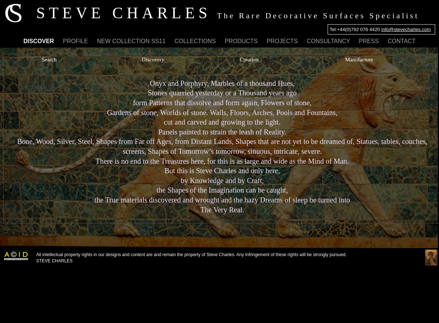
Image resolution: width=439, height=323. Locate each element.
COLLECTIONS (196, 41)
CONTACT (402, 41)
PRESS (369, 41)
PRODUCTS (242, 41)
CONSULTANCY (329, 41)
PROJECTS (283, 41)
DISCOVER (39, 41)
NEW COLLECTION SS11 (132, 41)
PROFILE (76, 41)
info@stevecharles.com (406, 29)
